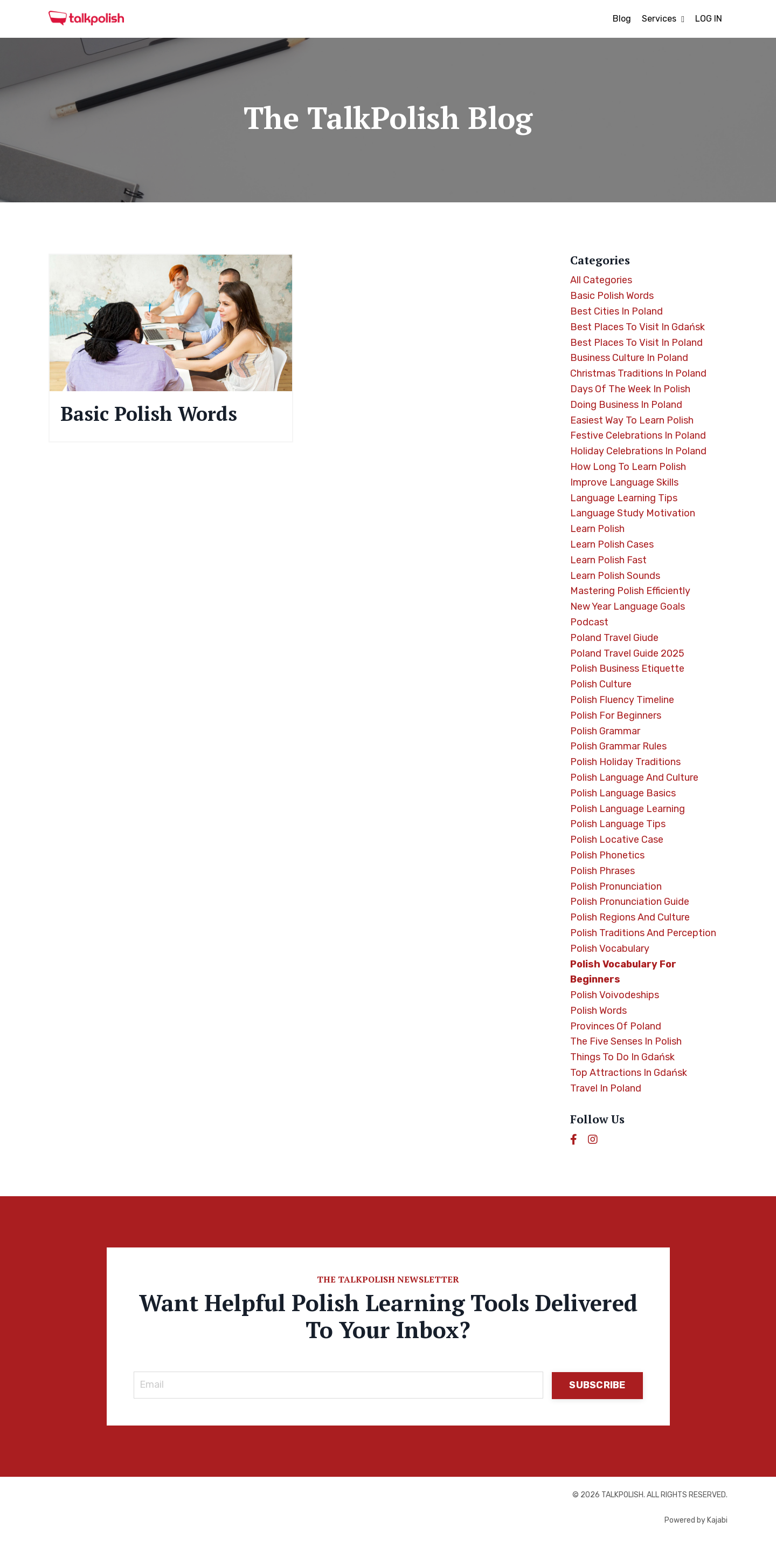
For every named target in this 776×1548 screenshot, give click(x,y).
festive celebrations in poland (638, 435)
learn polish (597, 529)
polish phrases (602, 871)
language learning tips (623, 498)
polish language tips (618, 824)
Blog (622, 18)
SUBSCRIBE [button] (597, 1385)
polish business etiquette (627, 668)
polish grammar (605, 731)
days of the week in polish (630, 389)
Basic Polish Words (148, 413)
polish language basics (623, 793)
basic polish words (612, 296)
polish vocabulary (609, 948)
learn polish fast (608, 560)
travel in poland (605, 1088)
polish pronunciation (616, 886)
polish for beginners (615, 715)
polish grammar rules (618, 746)
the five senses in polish (626, 1041)
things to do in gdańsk (622, 1057)
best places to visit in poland (636, 343)
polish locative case (616, 839)
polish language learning (627, 809)
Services (663, 18)
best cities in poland (616, 311)
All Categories (601, 280)
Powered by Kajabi (696, 1520)
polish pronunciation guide (629, 902)
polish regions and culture (630, 917)
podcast (589, 622)
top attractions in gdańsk (628, 1073)
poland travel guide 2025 (627, 653)
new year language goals (627, 606)
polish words (598, 1011)
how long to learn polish (628, 467)
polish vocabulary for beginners (623, 972)
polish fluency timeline (622, 700)
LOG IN (708, 18)
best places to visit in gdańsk (637, 327)
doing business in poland (626, 405)
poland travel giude (614, 638)
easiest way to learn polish (632, 420)
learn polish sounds (615, 576)
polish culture (601, 684)
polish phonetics (607, 855)
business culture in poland (629, 358)
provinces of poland (615, 1026)
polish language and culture (634, 777)
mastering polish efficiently (630, 591)
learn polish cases (612, 544)
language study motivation (632, 513)
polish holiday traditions (625, 762)
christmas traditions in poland (638, 373)
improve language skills (624, 482)
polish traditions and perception (643, 933)
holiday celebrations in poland (638, 451)
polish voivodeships (614, 995)
